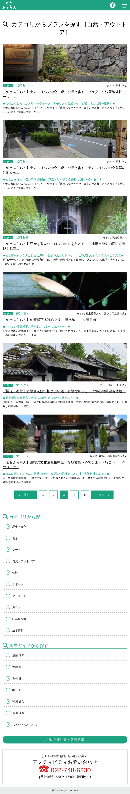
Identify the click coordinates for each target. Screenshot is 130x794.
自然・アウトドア (23, 561)
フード (16, 549)
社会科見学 (19, 619)
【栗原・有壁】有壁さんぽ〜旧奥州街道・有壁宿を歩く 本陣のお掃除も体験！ (64, 391)
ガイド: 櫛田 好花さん (113, 384)
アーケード (19, 596)
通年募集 (18, 630)
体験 (15, 572)
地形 (15, 538)
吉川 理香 (18, 713)
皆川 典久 (18, 701)
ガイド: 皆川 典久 (117, 85)
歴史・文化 (19, 526)
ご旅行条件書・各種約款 (65, 740)
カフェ (16, 607)
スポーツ (18, 584)
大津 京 (16, 667)
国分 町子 (18, 690)
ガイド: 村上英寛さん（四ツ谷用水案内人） (101, 313)
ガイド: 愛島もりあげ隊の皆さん (108, 456)
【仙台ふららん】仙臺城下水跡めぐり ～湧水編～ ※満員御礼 (51, 320)
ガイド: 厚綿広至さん (114, 237)
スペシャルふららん (25, 724)
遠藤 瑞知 (18, 655)
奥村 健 (16, 678)
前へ (26, 494)
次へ (101, 494)
